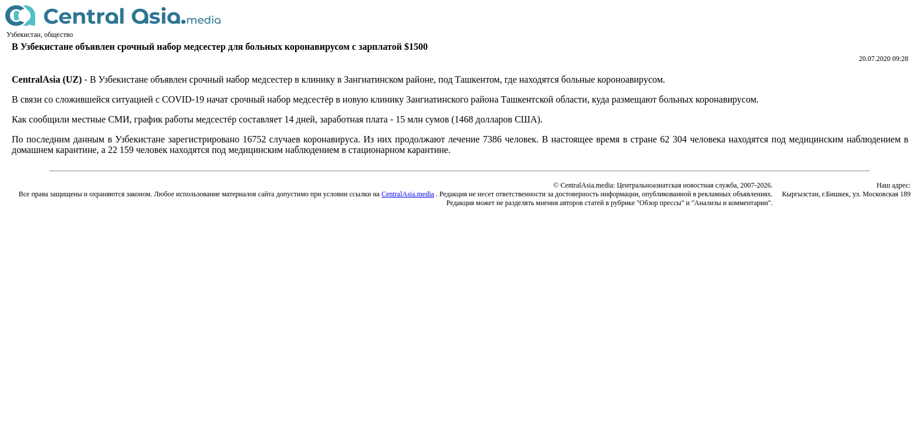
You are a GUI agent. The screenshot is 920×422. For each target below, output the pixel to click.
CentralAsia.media (407, 194)
